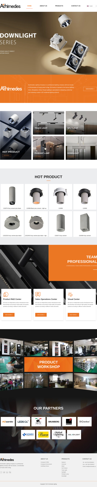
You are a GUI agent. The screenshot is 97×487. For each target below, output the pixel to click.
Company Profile (45, 462)
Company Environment (46, 464)
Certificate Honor (45, 466)
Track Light (64, 470)
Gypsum (64, 462)
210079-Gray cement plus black (12, 208)
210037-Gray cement (60, 235)
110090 (85, 208)
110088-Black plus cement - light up (36, 208)
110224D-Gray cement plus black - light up (36, 235)
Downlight (64, 476)
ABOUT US (44, 459)
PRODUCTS (65, 459)
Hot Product (64, 468)
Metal (63, 466)
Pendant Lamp (65, 474)
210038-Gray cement (85, 235)
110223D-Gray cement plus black (12, 235)
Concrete (64, 464)
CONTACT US (87, 459)
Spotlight (64, 472)
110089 (61, 208)
